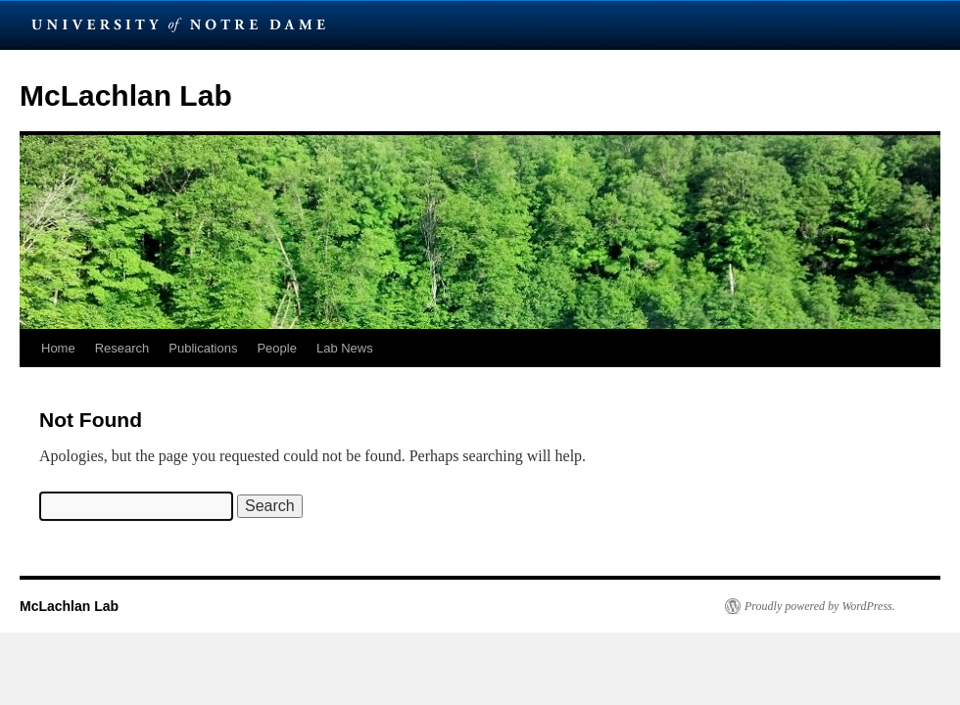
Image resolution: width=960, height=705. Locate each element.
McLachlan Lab (126, 95)
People (276, 348)
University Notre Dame (178, 24)
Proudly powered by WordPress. (819, 606)
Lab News (344, 348)
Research (122, 348)
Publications (202, 348)
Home (58, 348)
